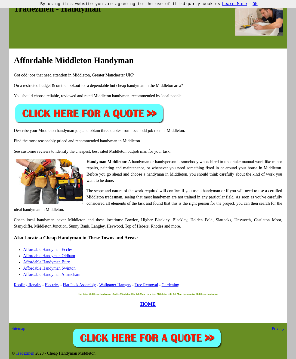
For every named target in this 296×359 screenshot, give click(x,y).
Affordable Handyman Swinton (49, 268)
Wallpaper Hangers (115, 285)
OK (255, 4)
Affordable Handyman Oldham (49, 255)
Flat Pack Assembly (79, 285)
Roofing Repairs (27, 285)
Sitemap (18, 328)
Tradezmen (24, 353)
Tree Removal (146, 285)
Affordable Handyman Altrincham (51, 274)
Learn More (234, 4)
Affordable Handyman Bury (46, 262)
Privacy (278, 328)
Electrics (52, 285)
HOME (148, 304)
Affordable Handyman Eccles (48, 249)
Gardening (170, 285)
